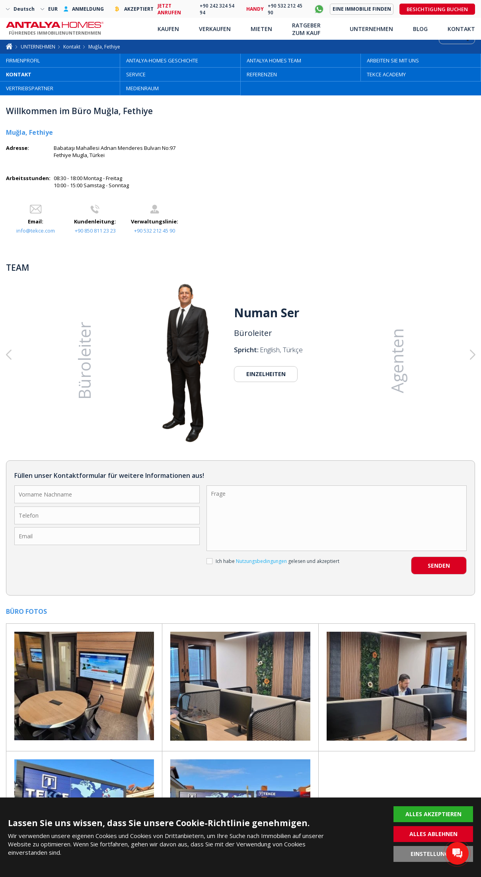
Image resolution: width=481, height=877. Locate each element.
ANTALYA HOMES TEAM (274, 60)
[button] (428, 355)
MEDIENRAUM (142, 88)
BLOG (420, 29)
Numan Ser (266, 313)
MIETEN (261, 29)
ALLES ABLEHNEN (433, 834)
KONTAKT (18, 74)
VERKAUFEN (215, 29)
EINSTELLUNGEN (433, 854)
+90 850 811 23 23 (95, 230)
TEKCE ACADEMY (386, 74)
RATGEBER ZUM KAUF (306, 29)
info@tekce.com (35, 230)
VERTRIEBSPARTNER (29, 88)
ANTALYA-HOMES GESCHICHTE (162, 60)
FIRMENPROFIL (23, 60)
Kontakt (71, 46)
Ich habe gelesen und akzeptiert (272, 561)
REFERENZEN (262, 74)
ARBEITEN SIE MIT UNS (393, 60)
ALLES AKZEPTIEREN (433, 814)
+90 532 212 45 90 (154, 230)
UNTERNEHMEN (38, 46)
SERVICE (136, 74)
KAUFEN (168, 29)
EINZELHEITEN (266, 374)
